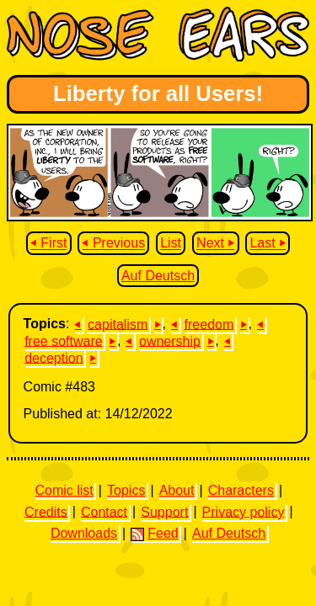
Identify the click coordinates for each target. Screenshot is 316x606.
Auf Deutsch (158, 275)
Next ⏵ (215, 244)
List (170, 244)
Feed (154, 533)
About (177, 490)
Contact (104, 511)
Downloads (84, 533)
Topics (126, 490)
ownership (170, 340)
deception (53, 357)
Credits (45, 511)
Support (164, 511)
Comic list (64, 490)
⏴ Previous (113, 244)
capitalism (117, 323)
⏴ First (48, 244)
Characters (241, 490)
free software (63, 340)
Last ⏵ (267, 244)
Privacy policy (243, 511)
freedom (209, 323)
